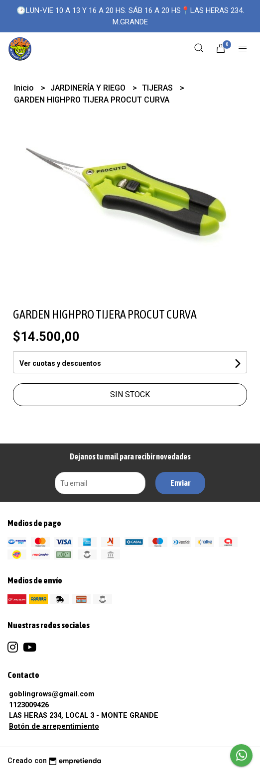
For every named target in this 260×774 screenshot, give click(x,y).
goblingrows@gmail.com (52, 694)
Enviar (180, 482)
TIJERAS (158, 88)
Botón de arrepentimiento (54, 726)
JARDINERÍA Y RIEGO (89, 88)
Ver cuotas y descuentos (60, 363)
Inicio (25, 88)
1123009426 (29, 705)
